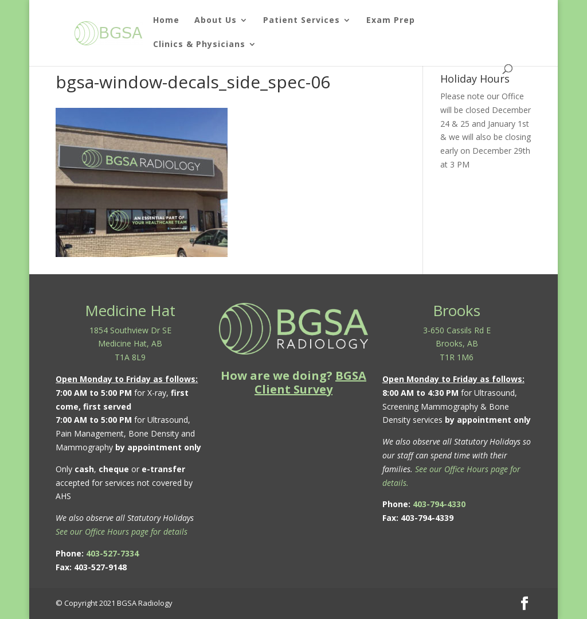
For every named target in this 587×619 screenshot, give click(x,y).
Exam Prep (390, 20)
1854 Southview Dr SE (130, 330)
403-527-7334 (112, 553)
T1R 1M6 (456, 357)
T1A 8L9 (130, 357)
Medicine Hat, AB (130, 343)
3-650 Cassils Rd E (457, 330)
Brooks (456, 310)
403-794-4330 (439, 504)
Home (166, 20)
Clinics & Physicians (199, 44)
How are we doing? (293, 382)
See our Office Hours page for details (121, 531)
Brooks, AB (457, 343)
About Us (215, 20)
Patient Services (301, 20)
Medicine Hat (130, 310)
